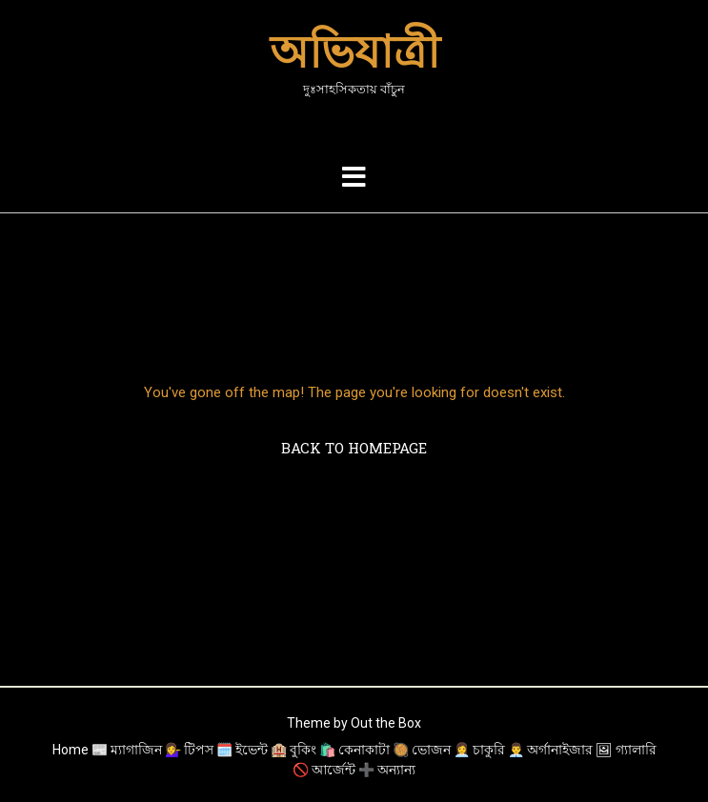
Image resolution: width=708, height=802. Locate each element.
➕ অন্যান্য (386, 769)
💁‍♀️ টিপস (189, 749)
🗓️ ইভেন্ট (242, 749)
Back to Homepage (354, 447)
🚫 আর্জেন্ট (324, 769)
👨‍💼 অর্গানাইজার (550, 749)
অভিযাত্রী (354, 51)
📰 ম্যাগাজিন (126, 749)
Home (70, 749)
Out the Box (386, 723)
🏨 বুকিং (293, 749)
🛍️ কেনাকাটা (354, 749)
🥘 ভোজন (422, 749)
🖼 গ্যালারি (626, 749)
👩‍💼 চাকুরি (479, 749)
